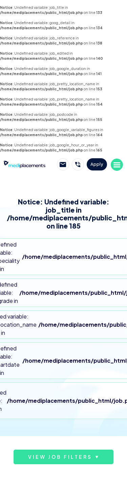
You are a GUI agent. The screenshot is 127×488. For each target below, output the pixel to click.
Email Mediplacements (63, 164)
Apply (96, 164)
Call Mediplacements (78, 164)
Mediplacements (24, 164)
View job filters (60, 457)
